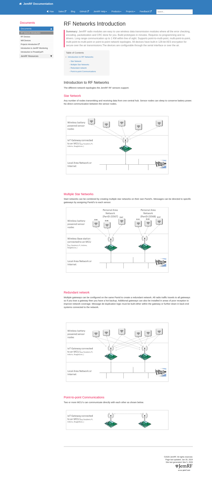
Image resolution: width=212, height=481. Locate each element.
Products (116, 11)
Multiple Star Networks (80, 65)
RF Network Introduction (30, 33)
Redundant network (79, 68)
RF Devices (25, 37)
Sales (61, 11)
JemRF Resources (36, 56)
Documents (36, 28)
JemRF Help (100, 11)
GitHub (83, 11)
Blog (73, 11)
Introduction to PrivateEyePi (32, 52)
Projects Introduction (29, 44)
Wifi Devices (26, 40)
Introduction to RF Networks (80, 57)
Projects (130, 11)
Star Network (76, 61)
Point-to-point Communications (83, 71)
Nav (50, 11)
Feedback (144, 11)
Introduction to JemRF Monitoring (34, 48)
